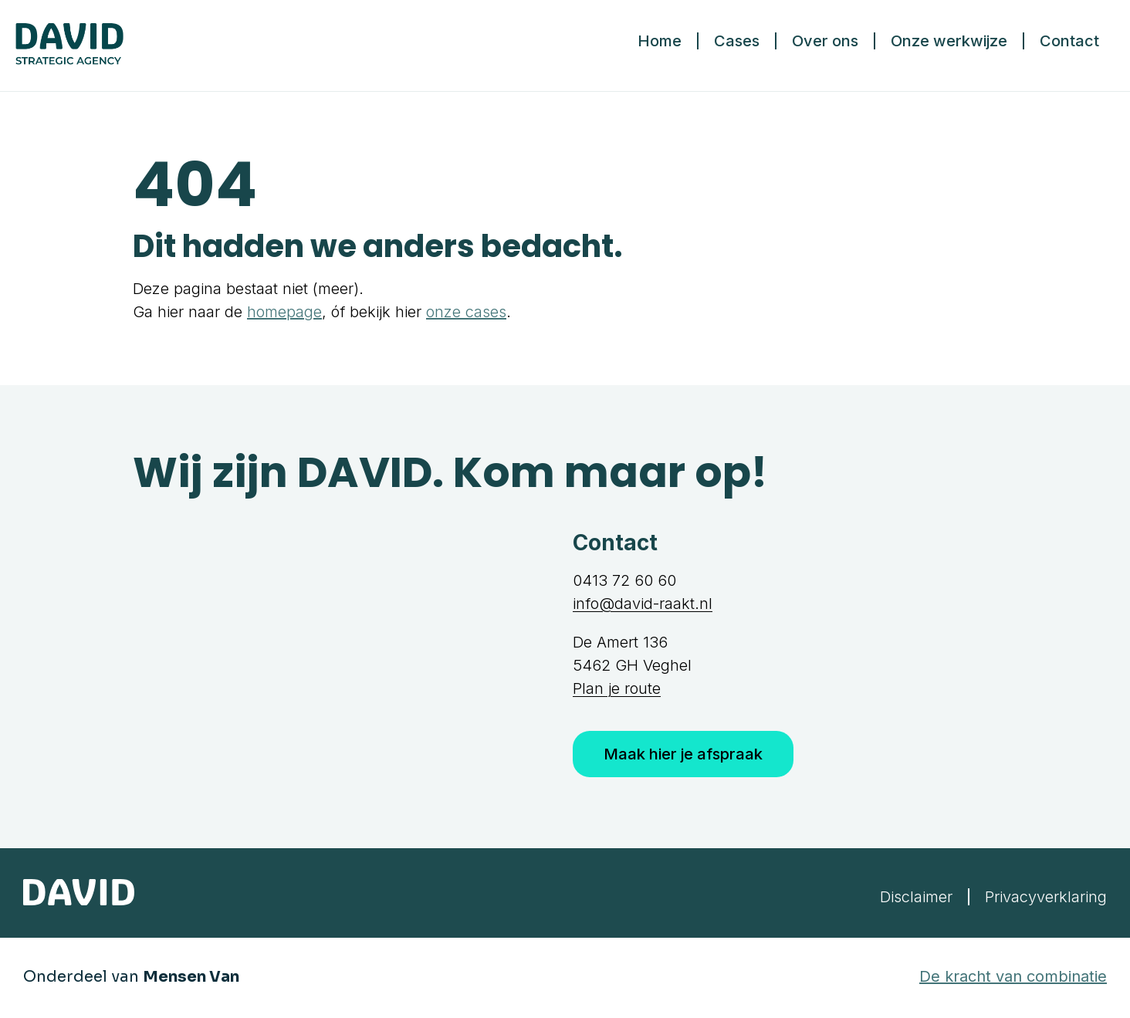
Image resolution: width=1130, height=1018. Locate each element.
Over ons (825, 41)
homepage (284, 312)
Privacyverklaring (1046, 897)
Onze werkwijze (949, 41)
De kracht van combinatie (1013, 976)
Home (660, 41)
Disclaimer (916, 897)
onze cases (466, 312)
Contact (1069, 41)
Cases (737, 41)
